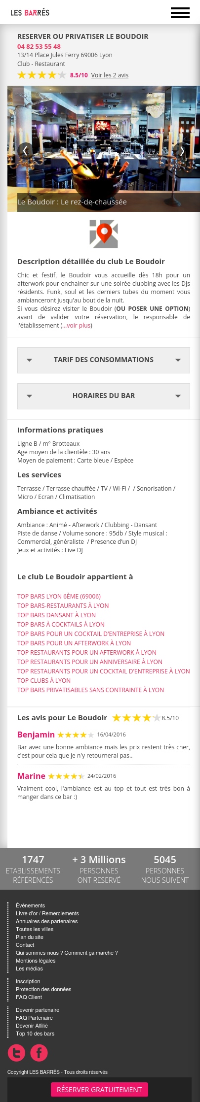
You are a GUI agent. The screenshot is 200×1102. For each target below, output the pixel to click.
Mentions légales (35, 961)
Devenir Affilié (32, 1026)
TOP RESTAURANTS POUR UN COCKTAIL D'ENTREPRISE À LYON (103, 671)
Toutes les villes (34, 929)
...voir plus (76, 325)
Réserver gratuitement (99, 1089)
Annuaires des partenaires (47, 921)
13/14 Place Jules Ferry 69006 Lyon (65, 55)
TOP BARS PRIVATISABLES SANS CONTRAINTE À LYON (90, 690)
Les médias (29, 968)
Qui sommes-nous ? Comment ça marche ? (67, 953)
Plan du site (29, 937)
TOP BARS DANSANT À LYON (56, 615)
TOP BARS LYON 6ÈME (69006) (59, 596)
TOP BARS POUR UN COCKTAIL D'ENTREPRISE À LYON (90, 634)
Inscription (28, 981)
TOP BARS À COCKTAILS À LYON (61, 624)
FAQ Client (29, 997)
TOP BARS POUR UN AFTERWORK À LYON (74, 643)
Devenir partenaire (37, 1010)
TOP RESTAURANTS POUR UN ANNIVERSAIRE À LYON (89, 662)
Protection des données (43, 989)
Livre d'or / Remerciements (47, 913)
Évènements (30, 905)
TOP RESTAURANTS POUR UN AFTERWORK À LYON (87, 652)
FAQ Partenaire (34, 1018)
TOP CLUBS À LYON (44, 680)
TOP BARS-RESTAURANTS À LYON (63, 605)
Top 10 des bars (35, 1033)
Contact (25, 945)
